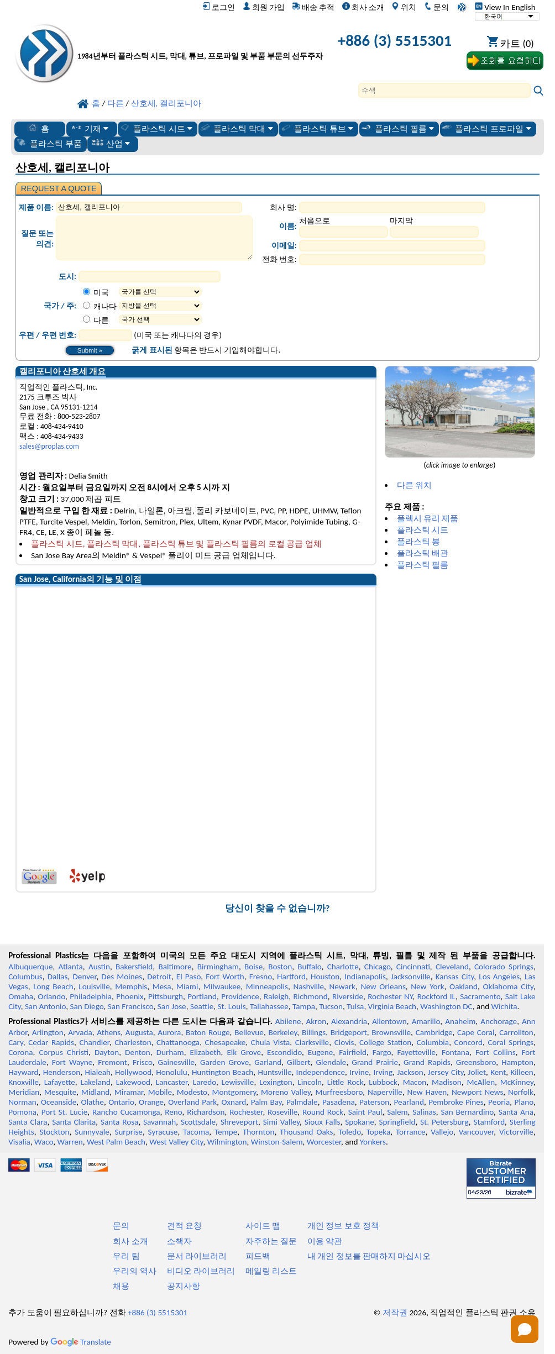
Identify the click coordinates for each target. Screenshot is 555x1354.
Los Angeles (499, 977)
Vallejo (442, 1132)
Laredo (204, 1082)
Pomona (22, 1112)
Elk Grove (244, 1052)
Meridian (23, 1092)
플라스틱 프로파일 (486, 128)
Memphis (131, 986)
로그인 (218, 7)
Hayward (23, 1072)
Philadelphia (91, 996)
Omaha (20, 996)
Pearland (409, 1102)
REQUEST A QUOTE (59, 188)
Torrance (411, 1132)
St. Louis (232, 1006)
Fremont (112, 1062)
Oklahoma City (508, 986)
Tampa (303, 1006)
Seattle (201, 1006)
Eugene (320, 1052)
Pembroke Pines (456, 1102)
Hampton (517, 1062)
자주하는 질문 (271, 1241)
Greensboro (476, 1062)
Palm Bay (266, 1102)
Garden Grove (224, 1062)
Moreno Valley (286, 1092)
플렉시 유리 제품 (428, 518)
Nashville (308, 986)
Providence (240, 996)
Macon (415, 1082)
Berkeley (282, 1032)
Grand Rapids (427, 1062)
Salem (397, 1112)
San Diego (87, 1006)
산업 (111, 143)
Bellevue (249, 1032)
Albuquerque (30, 967)
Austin (99, 967)
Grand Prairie (375, 1062)
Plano (524, 1102)
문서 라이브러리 (197, 1256)
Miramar (128, 1092)
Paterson (374, 1102)
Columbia (433, 1042)
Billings (314, 1032)
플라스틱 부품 (48, 143)
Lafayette (59, 1082)
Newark (342, 986)
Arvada (80, 1032)
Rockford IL (436, 996)
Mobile (160, 1092)
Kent (498, 1072)
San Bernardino (467, 1112)
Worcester (324, 1142)
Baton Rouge (208, 1032)
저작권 (395, 1313)
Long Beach (53, 986)
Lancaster (171, 1082)
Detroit (159, 977)
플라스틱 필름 (397, 128)
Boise (253, 967)
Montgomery (234, 1092)
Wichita (504, 1006)
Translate (80, 1342)
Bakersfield (134, 967)
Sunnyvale (92, 1132)
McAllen (481, 1082)
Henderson (62, 1072)
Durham (170, 1052)
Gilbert (298, 1062)
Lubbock (383, 1082)
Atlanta (71, 967)
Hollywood (133, 1072)
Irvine (359, 1072)
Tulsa (355, 1006)
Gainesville (176, 1062)
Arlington (48, 1032)
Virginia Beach (392, 1006)
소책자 (179, 1241)
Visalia (19, 1142)
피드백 (257, 1256)
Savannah (159, 1122)
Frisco (143, 1062)
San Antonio (45, 1006)
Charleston (132, 1042)
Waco (43, 1142)
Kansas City (455, 977)
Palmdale (302, 1102)
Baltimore (174, 967)
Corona (20, 1052)
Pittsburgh (165, 996)
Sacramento (480, 996)
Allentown (389, 1021)
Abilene (288, 1021)
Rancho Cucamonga (126, 1112)
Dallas (58, 977)
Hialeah (98, 1072)
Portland (202, 996)
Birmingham (218, 967)
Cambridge (434, 1032)
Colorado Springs (503, 967)
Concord (468, 1042)
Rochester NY (390, 996)
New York (427, 986)
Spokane (359, 1122)
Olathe (92, 1102)
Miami (187, 986)
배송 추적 (313, 7)
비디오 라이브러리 (201, 1271)
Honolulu (171, 1072)
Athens (109, 1032)
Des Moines (121, 977)
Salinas (424, 1112)
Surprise (128, 1132)
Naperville (385, 1092)
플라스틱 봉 (418, 542)
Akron (316, 1021)
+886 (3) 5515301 (395, 40)
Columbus (25, 977)
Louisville (93, 986)
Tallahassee (269, 1006)
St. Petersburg (444, 1122)
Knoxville (23, 1082)
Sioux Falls (323, 1122)
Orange (151, 1102)
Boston (280, 967)
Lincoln (309, 1082)
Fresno (260, 977)
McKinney (516, 1082)
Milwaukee (221, 986)
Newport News (477, 1092)
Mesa (162, 986)
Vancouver (476, 1132)
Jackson (410, 1072)
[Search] (444, 90)
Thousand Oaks (306, 1132)
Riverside (347, 996)
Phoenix (129, 996)
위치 (403, 7)
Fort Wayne (72, 1062)
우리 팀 (126, 1256)
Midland (95, 1092)
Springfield (397, 1122)
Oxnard (233, 1102)
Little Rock (345, 1082)
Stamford (489, 1122)
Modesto (192, 1092)
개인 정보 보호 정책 (343, 1226)
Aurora (169, 1032)
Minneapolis (267, 986)
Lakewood (133, 1082)
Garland (267, 1062)
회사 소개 (363, 7)
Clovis (344, 1042)
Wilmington (227, 1142)
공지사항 (183, 1286)
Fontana (455, 1052)
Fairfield (352, 1052)
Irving (382, 1072)
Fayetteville (416, 1052)
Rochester (246, 1112)
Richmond (310, 996)
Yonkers (373, 1142)
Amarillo (426, 1021)
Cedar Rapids (51, 1042)
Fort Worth (225, 977)
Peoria (499, 1102)
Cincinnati (413, 967)
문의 (436, 7)
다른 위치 (414, 485)
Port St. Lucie (64, 1112)
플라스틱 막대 (236, 128)
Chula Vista (270, 1042)
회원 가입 (264, 7)
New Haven (427, 1092)
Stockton (54, 1132)
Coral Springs (510, 1042)
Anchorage (498, 1021)
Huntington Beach (222, 1072)
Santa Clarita (74, 1122)
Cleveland (452, 967)
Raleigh (276, 996)
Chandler (94, 1042)
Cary (15, 1042)
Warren (70, 1142)
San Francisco (131, 1006)
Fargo (382, 1052)
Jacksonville (411, 977)
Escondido (284, 1052)
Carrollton (516, 1032)
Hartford (291, 977)
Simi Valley (281, 1122)
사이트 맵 (262, 1226)
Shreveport (239, 1122)
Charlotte (343, 967)
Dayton (107, 1052)
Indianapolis (365, 977)
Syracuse (163, 1132)
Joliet (477, 1072)
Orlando (51, 996)
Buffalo (309, 967)
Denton (137, 1052)
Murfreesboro (339, 1092)
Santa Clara (27, 1122)
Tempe (225, 1132)
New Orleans (382, 986)
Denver (85, 977)
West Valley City (176, 1142)
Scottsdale (198, 1122)
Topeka (378, 1132)
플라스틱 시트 (156, 128)
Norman (22, 1102)
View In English (505, 7)
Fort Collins (495, 1052)
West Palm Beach (116, 1142)
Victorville (516, 1132)
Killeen (521, 1072)
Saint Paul (365, 1112)
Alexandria (349, 1021)
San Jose (172, 1006)
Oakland (463, 986)
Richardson (205, 1112)
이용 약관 (324, 1241)
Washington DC (446, 1006)
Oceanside (58, 1102)
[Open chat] (524, 1329)
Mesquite (60, 1092)
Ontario (121, 1102)
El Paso (188, 977)
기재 (89, 128)
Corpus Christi (64, 1052)
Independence (320, 1072)
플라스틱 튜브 (317, 128)
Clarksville (312, 1042)
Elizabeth (205, 1052)
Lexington (275, 1082)
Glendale (331, 1062)
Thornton (258, 1132)
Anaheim (460, 1021)
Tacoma (196, 1132)
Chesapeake (225, 1042)
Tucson (331, 1006)
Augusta (139, 1032)
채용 (121, 1286)
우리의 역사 (134, 1271)
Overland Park (192, 1102)
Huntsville (274, 1072)
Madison (447, 1082)
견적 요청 (184, 1226)
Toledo (349, 1132)
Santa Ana (516, 1112)
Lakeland (96, 1082)
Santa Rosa (119, 1122)
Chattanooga (178, 1042)
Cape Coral (476, 1032)
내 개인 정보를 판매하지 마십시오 (369, 1256)
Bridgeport (349, 1032)
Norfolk (520, 1092)
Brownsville (391, 1032)
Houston (325, 977)
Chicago (377, 967)
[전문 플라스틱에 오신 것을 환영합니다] (200, 43)
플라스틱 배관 (422, 553)
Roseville (282, 1112)
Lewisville (238, 1082)
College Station (385, 1042)
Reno (173, 1112)
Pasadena (338, 1102)
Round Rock (322, 1112)
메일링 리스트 (271, 1271)
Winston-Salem (277, 1142)
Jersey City (446, 1072)
